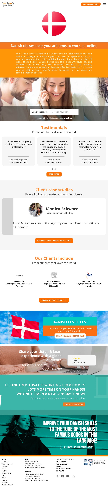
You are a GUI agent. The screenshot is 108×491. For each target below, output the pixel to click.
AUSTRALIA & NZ (62, 464)
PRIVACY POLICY (7, 485)
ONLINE (4, 469)
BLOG (4, 478)
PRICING (4, 471)
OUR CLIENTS (6, 473)
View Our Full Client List (54, 300)
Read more (54, 174)
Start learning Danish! (91, 4)
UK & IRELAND (61, 462)
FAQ (3, 475)
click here (68, 118)
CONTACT (5, 480)
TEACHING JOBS (7, 464)
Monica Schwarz (62, 208)
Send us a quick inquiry (74, 404)
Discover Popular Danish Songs (78, 447)
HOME (4, 459)
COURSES (5, 466)
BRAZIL (58, 466)
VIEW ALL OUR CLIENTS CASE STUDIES (54, 240)
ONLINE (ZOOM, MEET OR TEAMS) (64, 470)
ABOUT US (5, 462)
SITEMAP (5, 482)
